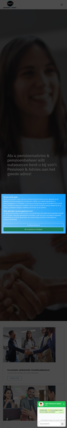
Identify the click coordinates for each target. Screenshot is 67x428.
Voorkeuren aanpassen (33, 225)
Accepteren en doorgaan (33, 229)
